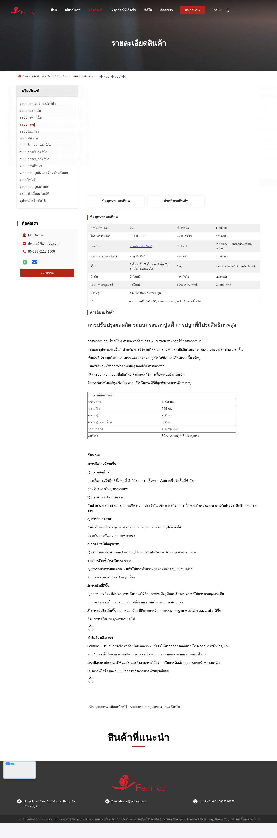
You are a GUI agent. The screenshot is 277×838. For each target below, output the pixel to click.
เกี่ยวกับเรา (72, 10)
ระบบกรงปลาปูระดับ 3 (146, 707)
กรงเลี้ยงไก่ (172, 707)
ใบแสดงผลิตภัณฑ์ (141, 246)
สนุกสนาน (192, 10)
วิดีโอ (148, 10)
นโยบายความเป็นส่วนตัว (53, 819)
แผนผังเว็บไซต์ (26, 819)
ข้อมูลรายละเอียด (116, 201)
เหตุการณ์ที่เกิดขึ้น (123, 10)
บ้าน (54, 10)
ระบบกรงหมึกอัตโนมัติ (111, 707)
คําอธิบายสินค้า (176, 201)
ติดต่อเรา (166, 10)
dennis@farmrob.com (43, 243)
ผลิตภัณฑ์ (95, 10)
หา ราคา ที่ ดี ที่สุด (198, 182)
